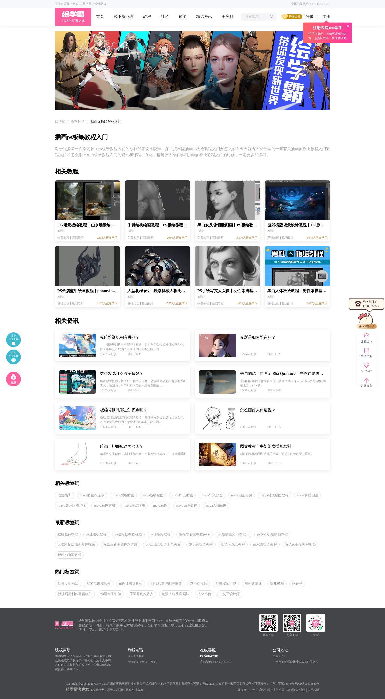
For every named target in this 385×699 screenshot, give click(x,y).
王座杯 (228, 16)
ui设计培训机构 (130, 583)
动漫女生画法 (68, 583)
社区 (165, 16)
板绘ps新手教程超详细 (120, 544)
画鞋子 (297, 583)
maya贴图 (160, 505)
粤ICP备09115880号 (306, 683)
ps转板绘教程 (160, 534)
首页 (100, 16)
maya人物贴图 (216, 505)
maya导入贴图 (211, 495)
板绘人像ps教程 (233, 544)
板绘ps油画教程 (69, 555)
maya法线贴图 (134, 505)
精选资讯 (204, 16)
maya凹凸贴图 (182, 495)
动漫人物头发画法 (175, 594)
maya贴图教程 (186, 505)
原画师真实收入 (141, 594)
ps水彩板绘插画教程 (272, 534)
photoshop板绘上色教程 (163, 544)
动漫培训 (64, 495)
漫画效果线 (253, 583)
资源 (182, 16)
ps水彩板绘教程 (265, 544)
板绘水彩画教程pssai (194, 534)
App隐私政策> (296, 690)
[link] (60, 121)
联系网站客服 (209, 656)
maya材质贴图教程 (275, 495)
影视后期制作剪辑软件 (75, 594)
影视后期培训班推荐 (166, 583)
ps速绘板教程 (96, 534)
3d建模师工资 (226, 583)
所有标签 (78, 121)
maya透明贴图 (153, 495)
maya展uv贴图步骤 (72, 505)
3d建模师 (277, 583)
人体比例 (204, 594)
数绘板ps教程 (68, 534)
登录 (310, 16)
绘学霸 (60, 121)
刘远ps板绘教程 (201, 544)
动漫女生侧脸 (110, 594)
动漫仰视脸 (198, 583)
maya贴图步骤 (241, 495)
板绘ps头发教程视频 (300, 544)
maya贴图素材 (104, 505)
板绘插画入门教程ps (233, 534)
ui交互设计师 (230, 594)
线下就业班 (123, 16)
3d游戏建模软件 (99, 583)
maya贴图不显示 (92, 495)
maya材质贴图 (307, 495)
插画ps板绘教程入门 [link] (106, 121)
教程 (147, 16)
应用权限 (313, 690)
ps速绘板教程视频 (128, 534)
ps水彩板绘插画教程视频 (76, 544)
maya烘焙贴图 (123, 495)
